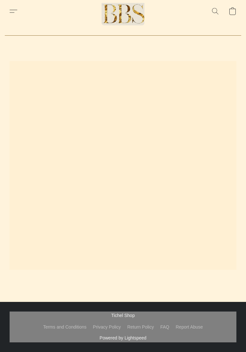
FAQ (164, 327)
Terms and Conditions (64, 327)
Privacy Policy (107, 327)
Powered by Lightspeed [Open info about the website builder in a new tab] (123, 337)
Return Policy (140, 327)
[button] (123, 11)
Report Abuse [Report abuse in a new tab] (189, 327)
